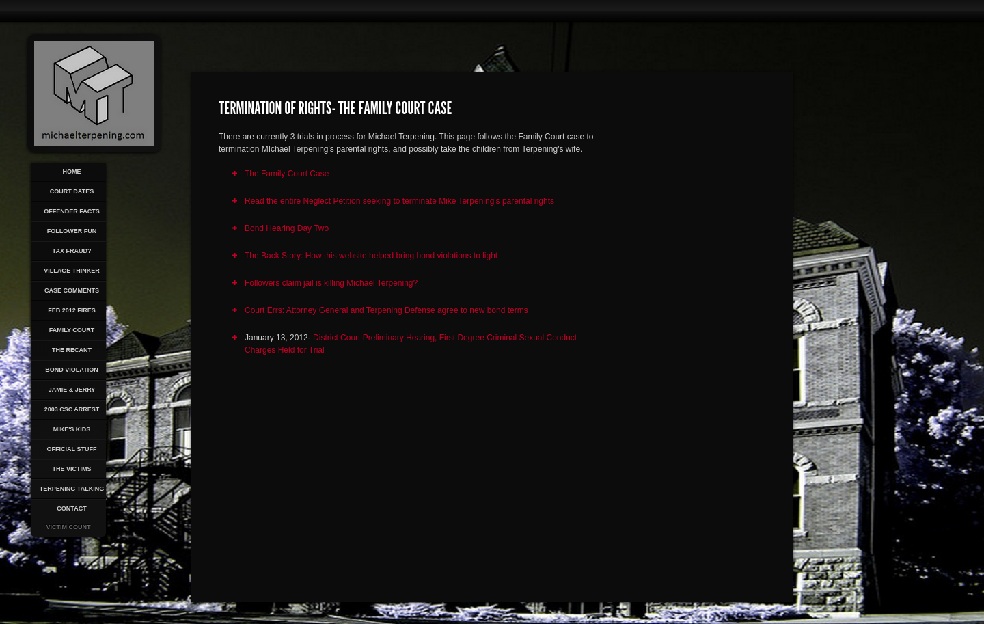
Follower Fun (72, 231)
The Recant (72, 350)
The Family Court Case (287, 173)
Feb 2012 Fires (72, 310)
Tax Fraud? (72, 250)
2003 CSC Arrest (72, 409)
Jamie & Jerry (72, 389)
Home (72, 171)
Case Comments (71, 290)
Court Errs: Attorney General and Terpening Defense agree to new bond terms (386, 310)
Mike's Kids (72, 429)
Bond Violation (71, 369)
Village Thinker (72, 270)
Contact (71, 508)
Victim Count (68, 527)
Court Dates (72, 191)
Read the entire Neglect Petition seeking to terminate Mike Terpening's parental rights (399, 201)
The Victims (71, 468)
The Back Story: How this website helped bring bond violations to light (371, 255)
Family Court (72, 330)
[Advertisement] (681, 332)
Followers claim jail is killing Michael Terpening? (331, 283)
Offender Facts (72, 211)
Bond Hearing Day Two (287, 228)
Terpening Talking (72, 488)
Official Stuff (72, 449)
